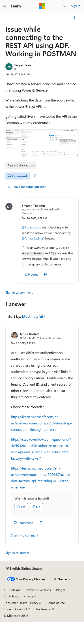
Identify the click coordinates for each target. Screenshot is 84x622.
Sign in (75, 6)
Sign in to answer (17, 553)
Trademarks (44, 609)
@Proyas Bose (31, 227)
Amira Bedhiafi (30, 334)
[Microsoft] (42, 6)
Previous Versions (39, 590)
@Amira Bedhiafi (33, 238)
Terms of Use (56, 603)
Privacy (29, 596)
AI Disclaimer (13, 590)
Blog (59, 590)
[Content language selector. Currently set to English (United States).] (24, 568)
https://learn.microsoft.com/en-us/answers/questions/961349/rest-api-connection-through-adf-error (41, 423)
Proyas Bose (22, 65)
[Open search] (64, 6)
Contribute (11, 596)
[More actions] (75, 17)
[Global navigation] (4, 6)
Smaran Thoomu (33, 205)
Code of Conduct (15, 609)
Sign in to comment (19, 292)
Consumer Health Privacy (21, 603)
